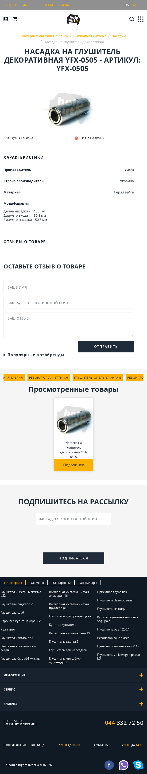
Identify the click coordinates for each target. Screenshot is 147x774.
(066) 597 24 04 (57, 5)
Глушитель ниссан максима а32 (21, 594)
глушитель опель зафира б (97, 377)
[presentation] (73, 539)
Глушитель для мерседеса (68, 650)
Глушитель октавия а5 (17, 638)
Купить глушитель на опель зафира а (117, 619)
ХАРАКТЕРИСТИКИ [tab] (24, 157)
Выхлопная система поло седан (19, 648)
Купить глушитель (62, 625)
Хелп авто (8, 629)
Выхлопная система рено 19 (69, 633)
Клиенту (73, 704)
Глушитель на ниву (111, 609)
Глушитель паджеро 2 (17, 604)
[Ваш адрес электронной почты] (73, 519)
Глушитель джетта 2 (63, 641)
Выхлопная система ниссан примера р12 (69, 606)
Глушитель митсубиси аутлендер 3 (65, 660)
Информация (73, 675)
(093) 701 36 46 (15, 5)
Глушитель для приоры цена (70, 616)
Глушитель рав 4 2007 (113, 629)
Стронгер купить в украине (21, 621)
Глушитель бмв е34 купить (20, 658)
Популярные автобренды (36, 354)
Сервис (73, 689)
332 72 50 (124, 722)
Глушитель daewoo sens (114, 600)
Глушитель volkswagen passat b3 (118, 657)
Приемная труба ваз (112, 592)
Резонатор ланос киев (113, 638)
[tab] (73, 675)
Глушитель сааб (12, 612)
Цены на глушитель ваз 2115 (118, 646)
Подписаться (73, 558)
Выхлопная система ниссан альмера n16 (69, 594)
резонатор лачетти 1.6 (48, 377)
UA (126, 5)
